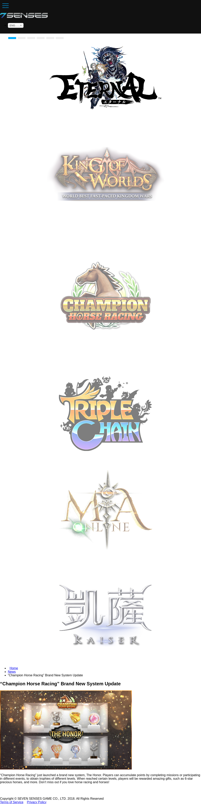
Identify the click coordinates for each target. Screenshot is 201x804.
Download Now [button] (105, 337)
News (12, 671)
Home (14, 668)
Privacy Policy (37, 802)
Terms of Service (11, 802)
